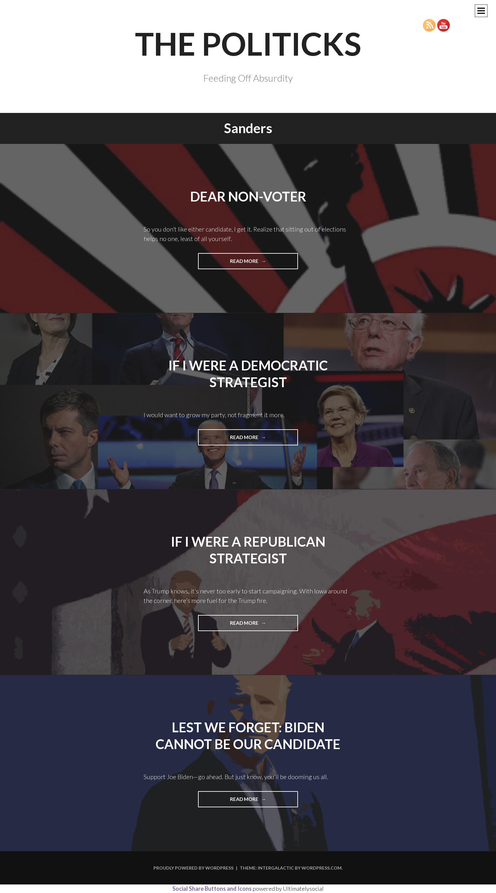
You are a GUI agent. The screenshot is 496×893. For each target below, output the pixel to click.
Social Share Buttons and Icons (212, 888)
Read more (254, 263)
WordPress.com (321, 868)
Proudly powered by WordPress (193, 868)
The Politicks (248, 43)
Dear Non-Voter (248, 196)
